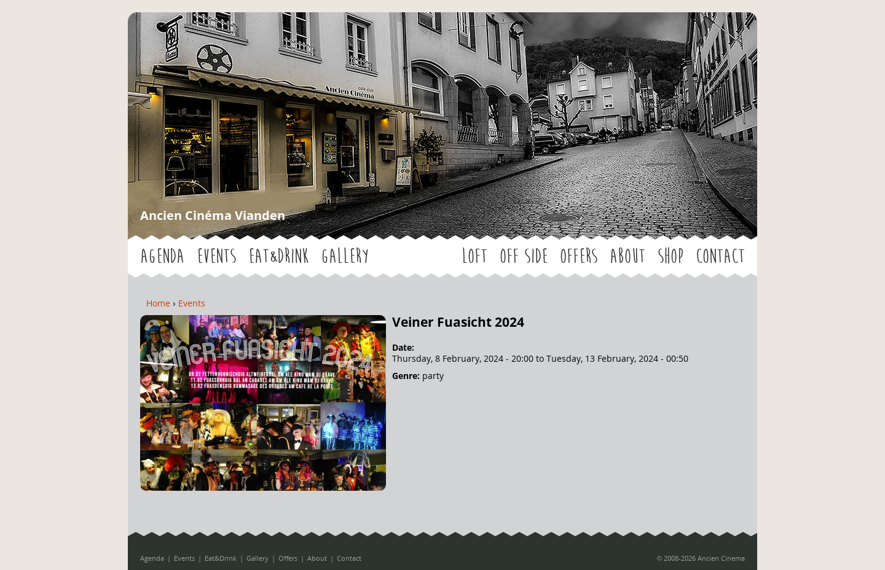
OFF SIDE (524, 256)
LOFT (474, 256)
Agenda (162, 256)
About (627, 256)
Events (216, 256)
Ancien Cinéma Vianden (212, 215)
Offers (578, 256)
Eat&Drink (278, 256)
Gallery (344, 256)
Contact (720, 256)
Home (158, 303)
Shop (670, 256)
